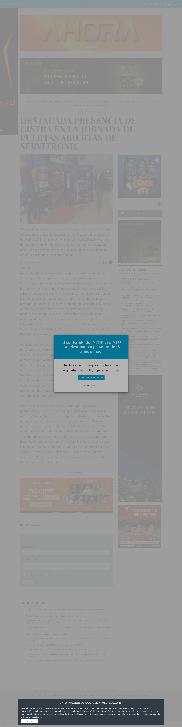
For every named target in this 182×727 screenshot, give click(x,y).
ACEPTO (29, 721)
